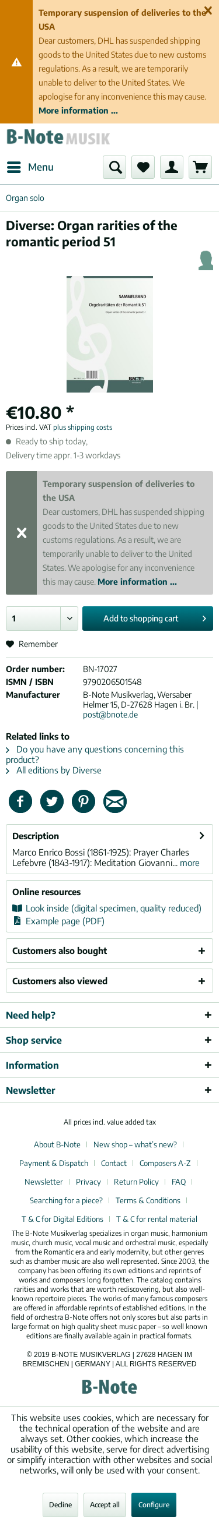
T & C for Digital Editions (62, 1219)
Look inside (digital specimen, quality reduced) (106, 908)
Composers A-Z (165, 1163)
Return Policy (136, 1181)
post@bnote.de (110, 714)
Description (35, 836)
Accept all (105, 1504)
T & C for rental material (156, 1219)
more (189, 862)
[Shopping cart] (200, 167)
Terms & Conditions (148, 1200)
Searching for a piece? (66, 1200)
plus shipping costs (82, 427)
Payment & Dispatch (53, 1163)
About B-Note (57, 1144)
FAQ (179, 1181)
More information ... (78, 110)
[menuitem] (30, 167)
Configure (153, 1504)
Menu (30, 165)
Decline (60, 1504)
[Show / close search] (114, 167)
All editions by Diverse (54, 770)
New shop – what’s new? (135, 1144)
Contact (114, 1163)
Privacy (88, 1181)
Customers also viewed (59, 981)
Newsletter (44, 1181)
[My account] (171, 167)
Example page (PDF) (58, 921)
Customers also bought (59, 950)
